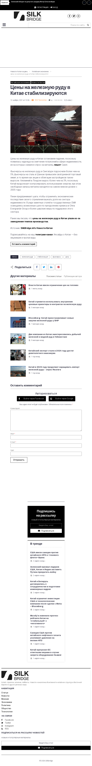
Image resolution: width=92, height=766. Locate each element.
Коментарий (15, 408)
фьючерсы (57, 257)
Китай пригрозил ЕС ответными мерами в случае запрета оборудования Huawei (45, 652)
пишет (57, 165)
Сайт (12, 450)
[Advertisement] (46, 48)
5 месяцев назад (36, 308)
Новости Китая (38, 82)
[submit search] (88, 25)
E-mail (13, 442)
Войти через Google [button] (64, 398)
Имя (12, 434)
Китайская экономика (40, 72)
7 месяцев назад (36, 324)
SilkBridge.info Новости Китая (37, 228)
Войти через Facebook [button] (33, 398)
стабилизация (42, 257)
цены (67, 257)
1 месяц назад (35, 289)
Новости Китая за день (19, 72)
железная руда (27, 257)
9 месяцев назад (36, 340)
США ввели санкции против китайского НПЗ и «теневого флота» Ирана (44, 555)
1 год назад (34, 357)
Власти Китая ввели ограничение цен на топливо (53, 285)
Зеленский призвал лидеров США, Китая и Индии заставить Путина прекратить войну (46, 569)
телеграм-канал (44, 234)
